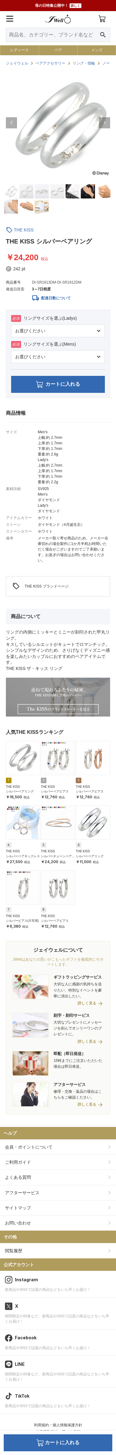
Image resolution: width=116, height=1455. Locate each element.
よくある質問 (18, 1177)
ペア (58, 50)
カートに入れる (58, 384)
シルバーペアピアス (55, 791)
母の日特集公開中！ (58, 5)
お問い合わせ (18, 1222)
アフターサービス (22, 1192)
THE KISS (24, 229)
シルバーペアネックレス (23, 856)
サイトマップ (18, 1207)
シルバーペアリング (20, 791)
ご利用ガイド (18, 1162)
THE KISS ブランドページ (40, 586)
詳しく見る (87, 1003)
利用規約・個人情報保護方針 (58, 1425)
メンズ (96, 50)
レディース (19, 50)
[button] (11, 122)
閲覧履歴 (13, 1250)
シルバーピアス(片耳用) (22, 920)
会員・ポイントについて (29, 1147)
